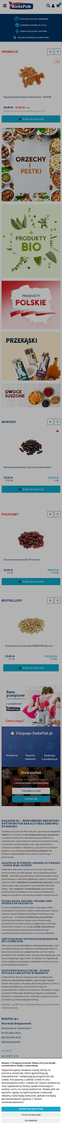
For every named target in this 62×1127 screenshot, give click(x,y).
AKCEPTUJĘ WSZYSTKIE (31, 1109)
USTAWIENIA (31, 1120)
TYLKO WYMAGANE (31, 1115)
